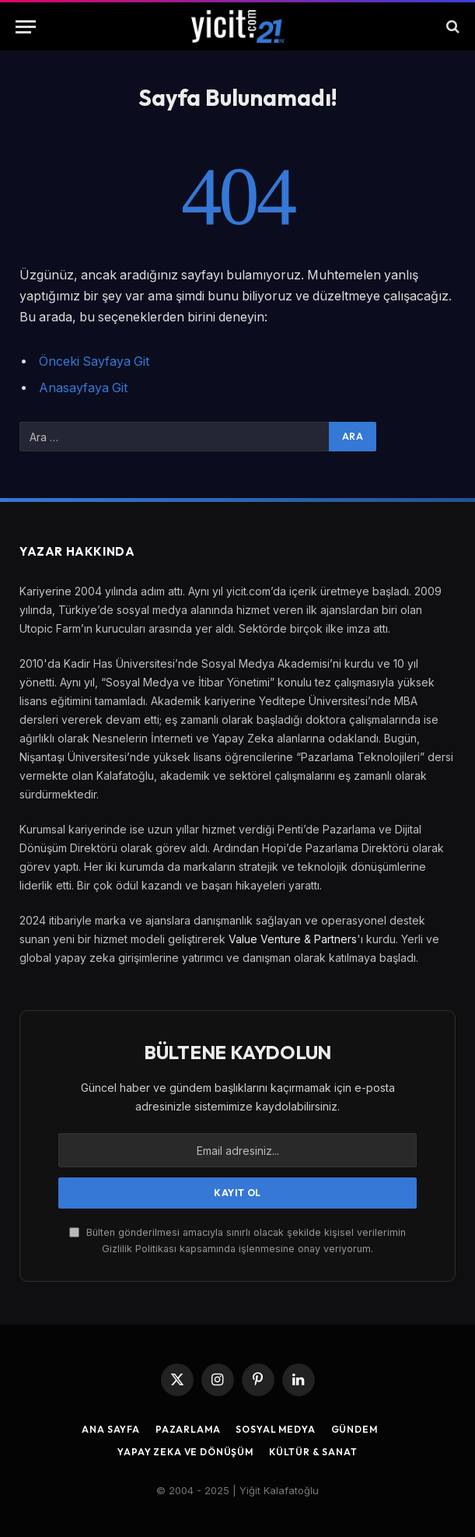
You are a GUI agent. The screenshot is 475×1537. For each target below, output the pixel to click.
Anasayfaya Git (83, 388)
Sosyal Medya (275, 1429)
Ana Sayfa (111, 1429)
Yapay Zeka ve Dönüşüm (185, 1452)
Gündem (354, 1429)
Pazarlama (188, 1429)
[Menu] (26, 26)
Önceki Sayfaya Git (94, 361)
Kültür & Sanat (313, 1452)
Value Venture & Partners (293, 939)
